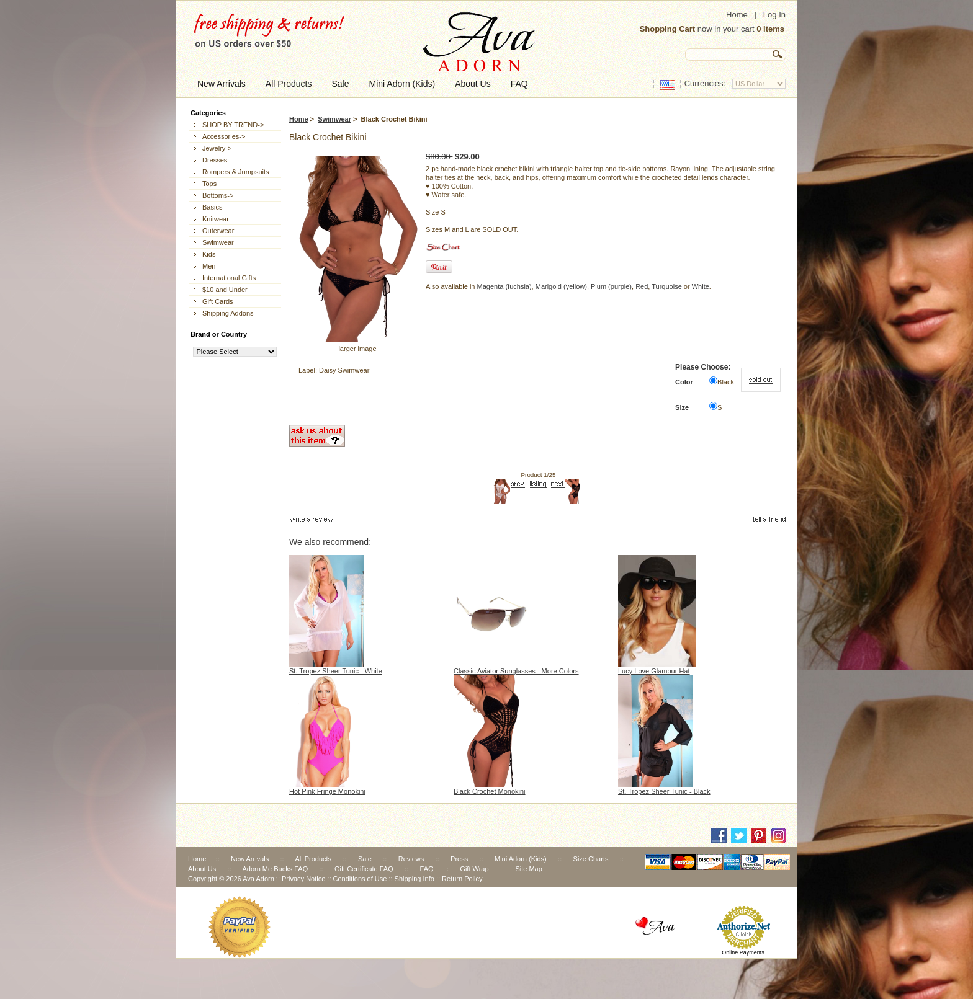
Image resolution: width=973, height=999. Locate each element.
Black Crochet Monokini (490, 791)
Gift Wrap (474, 868)
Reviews (411, 859)
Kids (208, 254)
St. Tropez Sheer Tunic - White (335, 671)
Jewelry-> (216, 148)
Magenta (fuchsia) (504, 286)
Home (737, 14)
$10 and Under (225, 289)
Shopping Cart (668, 28)
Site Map (528, 868)
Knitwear (215, 219)
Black (725, 382)
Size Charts (591, 859)
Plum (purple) (611, 286)
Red (641, 286)
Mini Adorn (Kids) (521, 859)
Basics (212, 207)
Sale (365, 859)
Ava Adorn (258, 878)
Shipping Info (414, 878)
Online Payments (743, 952)
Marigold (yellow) (561, 286)
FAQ (427, 868)
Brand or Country (219, 334)
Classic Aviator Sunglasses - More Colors (516, 671)
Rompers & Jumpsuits (235, 171)
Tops (209, 183)
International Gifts (229, 278)
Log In (774, 14)
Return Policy (462, 878)
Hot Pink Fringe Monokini (327, 791)
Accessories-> (223, 136)
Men (208, 266)
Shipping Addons (228, 313)
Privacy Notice (303, 878)
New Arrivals (250, 859)
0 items (770, 28)
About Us (202, 868)
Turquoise (667, 286)
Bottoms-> (217, 195)
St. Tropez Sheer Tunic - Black (664, 791)
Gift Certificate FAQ (363, 868)
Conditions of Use (360, 878)
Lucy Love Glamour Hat (654, 671)
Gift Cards (217, 301)
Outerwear (218, 230)
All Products (313, 859)
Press (459, 859)
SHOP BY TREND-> (233, 124)
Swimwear (334, 119)
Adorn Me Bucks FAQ (275, 868)
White (700, 286)
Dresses (214, 160)
